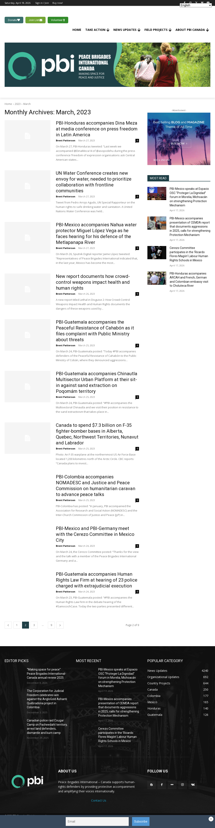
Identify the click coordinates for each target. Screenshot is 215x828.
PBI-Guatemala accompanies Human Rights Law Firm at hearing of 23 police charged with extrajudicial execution (96, 580)
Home (8, 104)
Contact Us (98, 800)
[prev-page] (8, 625)
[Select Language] (196, 5)
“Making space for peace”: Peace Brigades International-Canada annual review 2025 (46, 673)
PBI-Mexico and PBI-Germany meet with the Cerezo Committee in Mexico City (95, 534)
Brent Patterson (65, 140)
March (27, 104)
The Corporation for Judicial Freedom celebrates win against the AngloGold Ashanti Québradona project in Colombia (47, 699)
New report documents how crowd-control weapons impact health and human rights (93, 282)
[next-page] (60, 625)
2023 (18, 104)
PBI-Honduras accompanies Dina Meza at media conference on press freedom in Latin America (97, 128)
